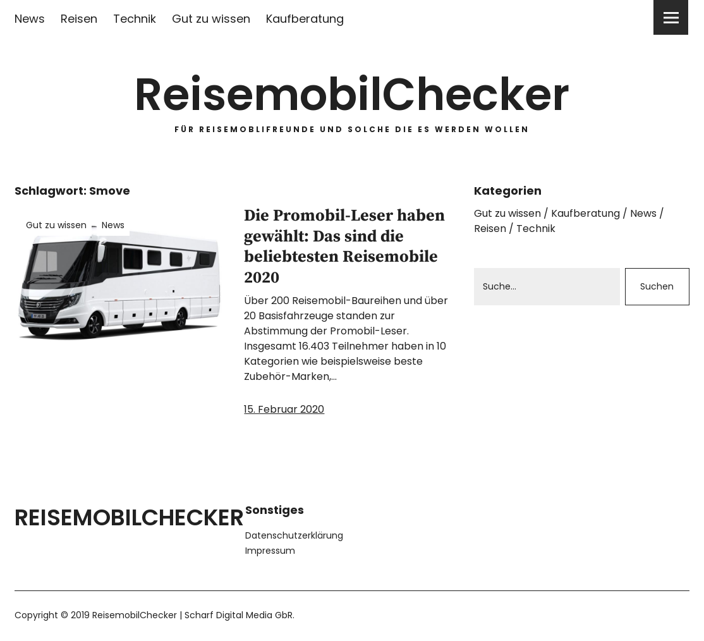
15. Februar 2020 (284, 408)
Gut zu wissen (211, 19)
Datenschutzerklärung (294, 534)
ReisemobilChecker (352, 94)
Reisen (79, 19)
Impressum (270, 550)
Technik (134, 19)
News (30, 19)
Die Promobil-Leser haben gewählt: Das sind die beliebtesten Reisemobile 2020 (344, 246)
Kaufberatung (305, 19)
